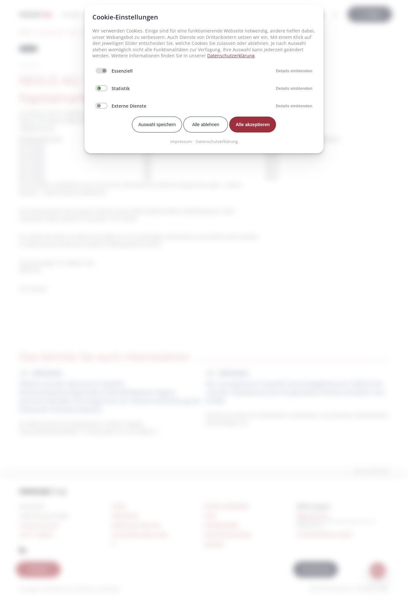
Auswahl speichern (157, 124)
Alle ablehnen (205, 124)
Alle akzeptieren (253, 124)
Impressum (181, 141)
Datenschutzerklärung (231, 56)
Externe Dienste (129, 106)
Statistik (121, 88)
